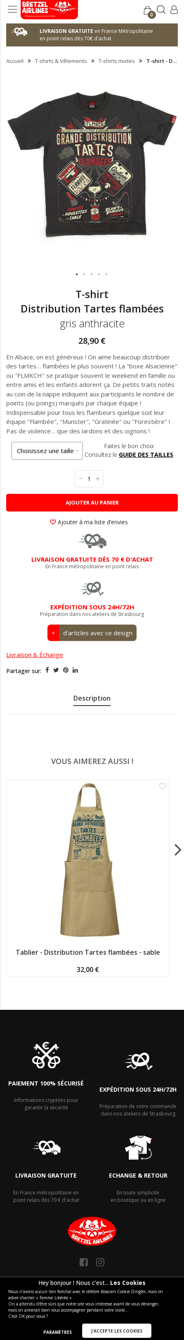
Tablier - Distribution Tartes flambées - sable (88, 952)
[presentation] (92, 699)
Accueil (15, 61)
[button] (77, 274)
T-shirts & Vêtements (61, 61)
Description (92, 698)
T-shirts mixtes (117, 61)
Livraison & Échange (34, 654)
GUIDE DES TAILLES (146, 454)
